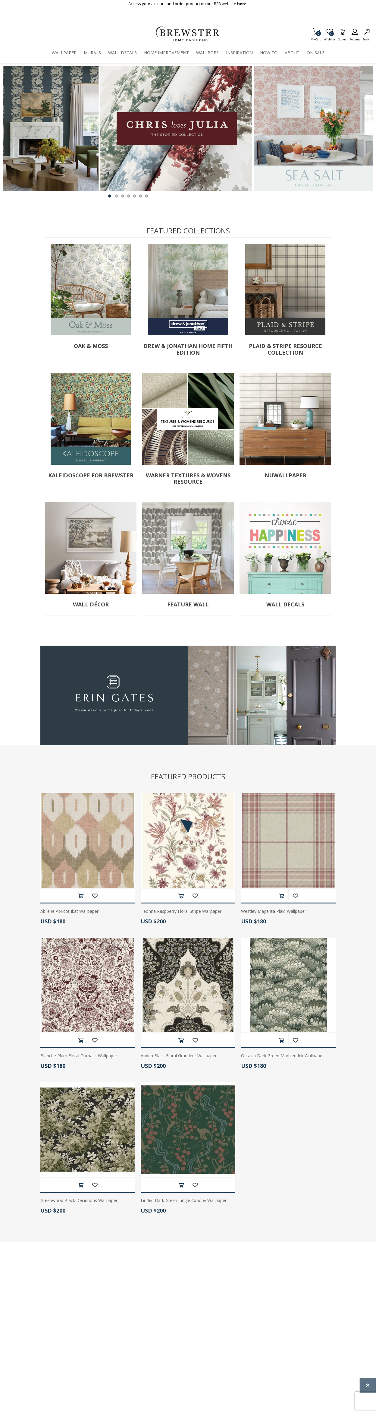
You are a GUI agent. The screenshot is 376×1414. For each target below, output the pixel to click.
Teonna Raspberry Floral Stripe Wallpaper (181, 911)
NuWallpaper (285, 475)
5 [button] (134, 196)
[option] (127, 128)
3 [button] (122, 196)
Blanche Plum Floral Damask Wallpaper (78, 1055)
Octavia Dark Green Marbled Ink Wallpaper (282, 1055)
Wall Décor (91, 604)
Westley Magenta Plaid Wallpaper (273, 911)
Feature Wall (188, 604)
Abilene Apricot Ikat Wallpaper (69, 911)
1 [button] (110, 196)
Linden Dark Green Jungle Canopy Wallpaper (184, 1200)
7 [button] (146, 196)
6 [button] (140, 196)
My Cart (316, 37)
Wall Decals (285, 604)
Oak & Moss (91, 346)
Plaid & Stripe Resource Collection (285, 349)
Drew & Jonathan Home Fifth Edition (188, 349)
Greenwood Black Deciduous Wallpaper (79, 1200)
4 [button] (128, 196)
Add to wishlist (95, 896)
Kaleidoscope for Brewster (90, 475)
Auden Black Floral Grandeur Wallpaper (179, 1055)
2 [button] (116, 196)
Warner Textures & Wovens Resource (188, 478)
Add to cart (81, 896)
